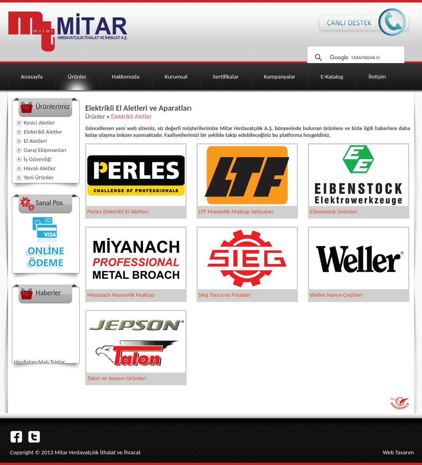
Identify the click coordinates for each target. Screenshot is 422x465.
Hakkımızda (125, 76)
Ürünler (77, 76)
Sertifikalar (226, 76)
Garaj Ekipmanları (45, 150)
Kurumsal (176, 76)
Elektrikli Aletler (43, 131)
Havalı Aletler (40, 168)
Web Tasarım (398, 452)
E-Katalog (332, 76)
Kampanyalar (279, 76)
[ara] (355, 57)
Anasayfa (32, 76)
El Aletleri (35, 140)
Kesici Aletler (39, 122)
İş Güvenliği (38, 159)
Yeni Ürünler (38, 177)
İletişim (377, 76)
